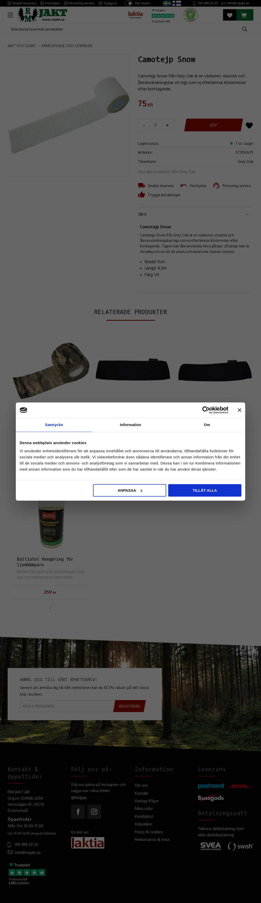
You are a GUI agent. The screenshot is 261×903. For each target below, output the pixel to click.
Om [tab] (207, 424)
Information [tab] (130, 424)
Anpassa (130, 490)
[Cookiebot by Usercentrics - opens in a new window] (206, 410)
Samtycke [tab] (54, 424)
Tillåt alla (205, 490)
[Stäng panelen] (239, 410)
